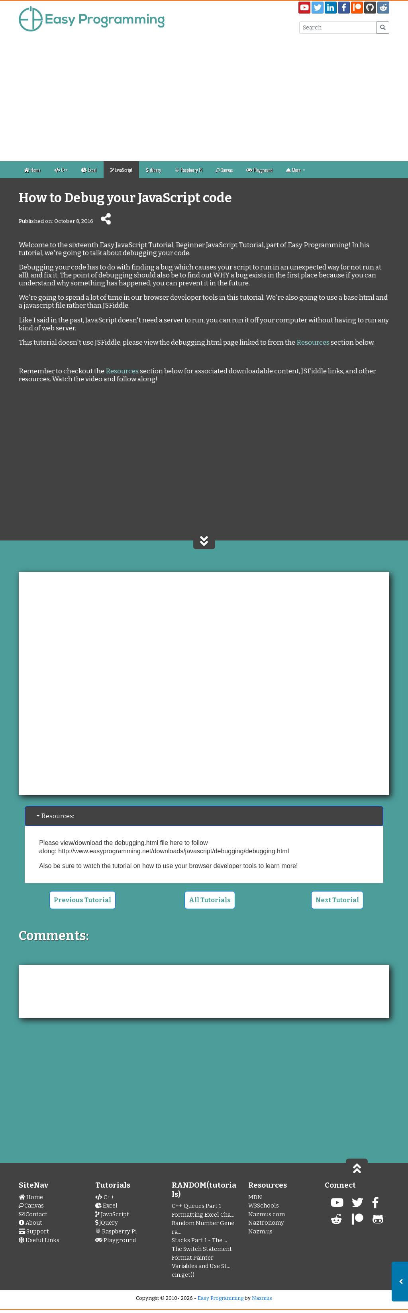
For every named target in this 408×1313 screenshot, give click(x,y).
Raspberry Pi (188, 169)
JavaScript (121, 169)
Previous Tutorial (82, 900)
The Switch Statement (202, 1249)
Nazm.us (260, 1231)
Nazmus (262, 1298)
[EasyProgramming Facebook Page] (344, 8)
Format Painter (193, 1257)
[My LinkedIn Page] (331, 8)
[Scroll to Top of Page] (357, 1167)
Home (32, 169)
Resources (313, 342)
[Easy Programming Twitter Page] (318, 8)
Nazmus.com (266, 1214)
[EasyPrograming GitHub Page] (370, 8)
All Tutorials (210, 900)
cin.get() (183, 1275)
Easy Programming (220, 1298)
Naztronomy (266, 1222)
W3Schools (263, 1205)
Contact (33, 1214)
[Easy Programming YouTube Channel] (304, 8)
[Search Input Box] (338, 27)
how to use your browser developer (191, 865)
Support (34, 1231)
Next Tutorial (337, 900)
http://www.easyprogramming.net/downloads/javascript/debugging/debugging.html (173, 851)
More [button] (294, 169)
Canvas (224, 169)
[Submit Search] (383, 27)
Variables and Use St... (201, 1266)
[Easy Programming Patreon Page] (357, 8)
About (30, 1222)
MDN (255, 1197)
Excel (89, 169)
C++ (61, 169)
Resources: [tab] (54, 816)
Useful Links (39, 1240)
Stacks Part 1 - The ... (199, 1240)
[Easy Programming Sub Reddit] (383, 8)
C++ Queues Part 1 (196, 1206)
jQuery (153, 169)
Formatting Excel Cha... (203, 1215)
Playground (259, 169)
